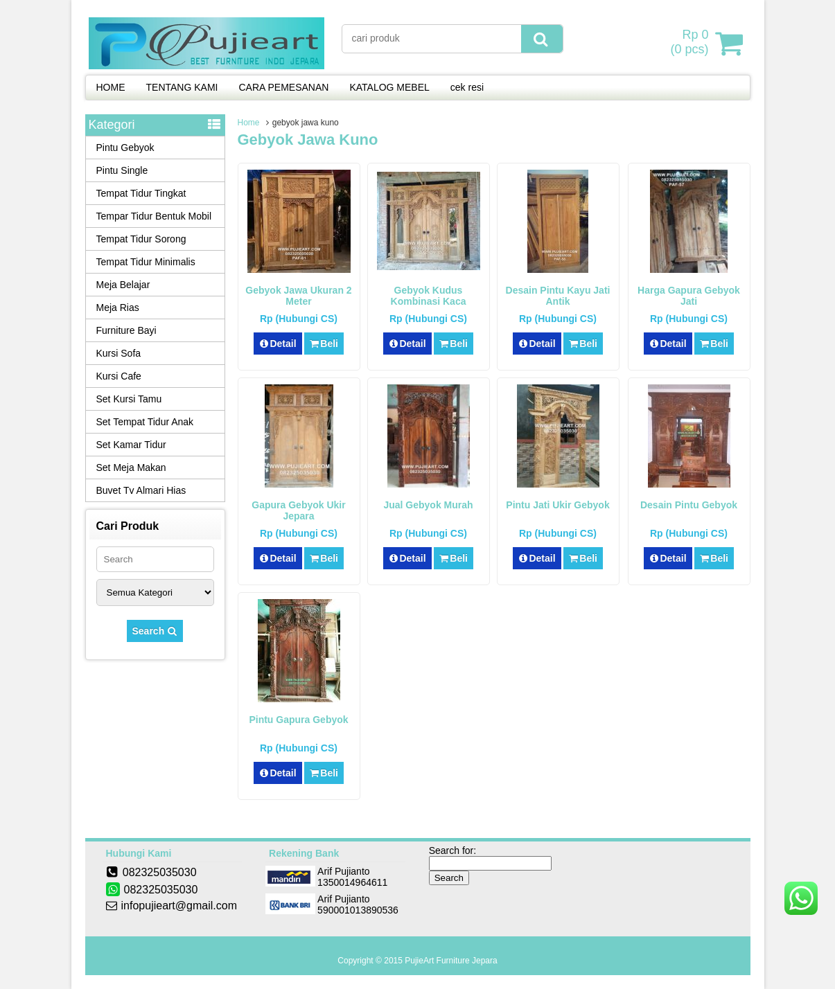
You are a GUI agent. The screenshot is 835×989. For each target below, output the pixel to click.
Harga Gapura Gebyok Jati (689, 296)
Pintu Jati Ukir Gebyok (557, 504)
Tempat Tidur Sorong (141, 238)
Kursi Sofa (118, 353)
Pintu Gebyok (125, 147)
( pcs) (691, 43)
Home (249, 122)
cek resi (467, 87)
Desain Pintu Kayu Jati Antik (558, 296)
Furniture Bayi (126, 330)
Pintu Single (122, 170)
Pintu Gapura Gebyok (298, 719)
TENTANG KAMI (182, 87)
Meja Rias (117, 307)
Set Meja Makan (131, 467)
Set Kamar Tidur (131, 444)
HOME (110, 87)
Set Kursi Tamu (129, 398)
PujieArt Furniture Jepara (451, 960)
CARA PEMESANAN (283, 87)
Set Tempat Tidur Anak (145, 421)
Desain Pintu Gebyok (688, 504)
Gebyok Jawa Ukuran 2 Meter (298, 296)
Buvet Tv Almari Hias (141, 490)
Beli (324, 343)
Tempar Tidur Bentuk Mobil (154, 216)
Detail (278, 343)
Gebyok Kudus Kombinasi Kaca (428, 296)
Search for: (452, 850)
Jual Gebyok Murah (428, 504)
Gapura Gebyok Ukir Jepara (298, 510)
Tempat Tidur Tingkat (141, 193)
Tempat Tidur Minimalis (145, 261)
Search (155, 630)
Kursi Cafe (118, 376)
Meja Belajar (123, 284)
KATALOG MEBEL (389, 87)
